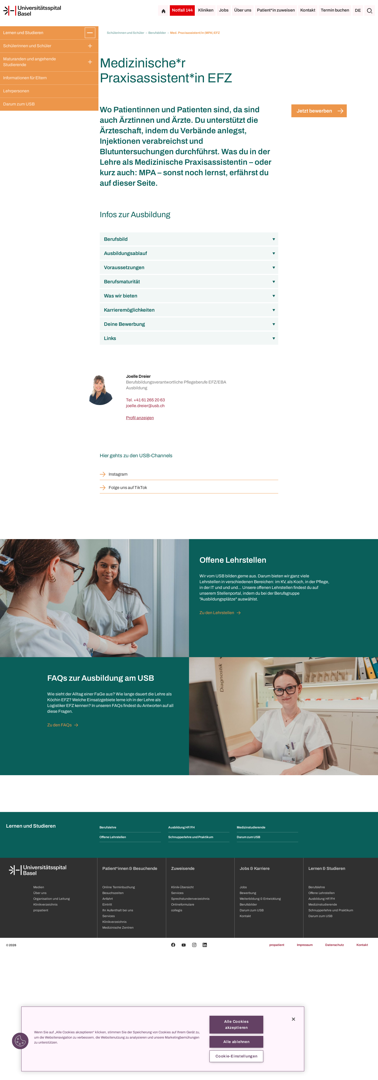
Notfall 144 (182, 10)
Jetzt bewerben (314, 239)
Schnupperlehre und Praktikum (190, 965)
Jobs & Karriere (255, 996)
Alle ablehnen (236, 1042)
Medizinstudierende (251, 955)
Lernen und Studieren (23, 32)
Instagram (118, 602)
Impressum (305, 1073)
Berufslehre (107, 955)
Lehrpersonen (16, 91)
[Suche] (369, 10)
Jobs (224, 10)
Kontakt (307, 10)
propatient (276, 1073)
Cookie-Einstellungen (236, 1056)
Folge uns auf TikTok (128, 615)
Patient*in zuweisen (276, 10)
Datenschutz (334, 1073)
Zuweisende (183, 996)
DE (358, 10)
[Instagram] (194, 1073)
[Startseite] (32, 11)
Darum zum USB (19, 104)
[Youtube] (184, 1073)
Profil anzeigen (140, 546)
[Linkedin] (205, 1073)
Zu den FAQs (59, 853)
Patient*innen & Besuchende (129, 996)
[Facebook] (173, 1073)
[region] (162, 1039)
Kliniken (205, 10)
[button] (20, 1041)
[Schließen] (293, 1019)
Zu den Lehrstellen (217, 740)
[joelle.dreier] (145, 533)
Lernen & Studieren (326, 996)
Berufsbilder (157, 33)
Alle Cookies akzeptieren (236, 1024)
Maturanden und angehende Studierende (30, 62)
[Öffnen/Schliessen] (90, 33)
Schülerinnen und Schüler (27, 46)
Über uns (242, 10)
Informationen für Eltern (25, 78)
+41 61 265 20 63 (149, 528)
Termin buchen (335, 10)
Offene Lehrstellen (112, 965)
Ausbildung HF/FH (181, 955)
